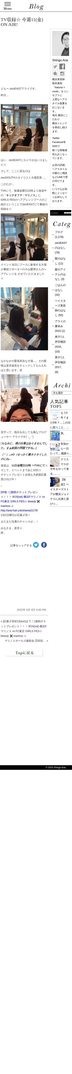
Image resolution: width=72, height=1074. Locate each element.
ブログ (59, 231)
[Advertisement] (35, 58)
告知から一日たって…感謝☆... (60, 448)
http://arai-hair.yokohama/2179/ (19, 510)
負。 (63, 433)
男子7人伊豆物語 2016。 (60, 341)
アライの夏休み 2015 (60, 326)
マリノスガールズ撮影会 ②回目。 (25, 640)
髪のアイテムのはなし (60, 274)
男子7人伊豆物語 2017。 (60, 362)
